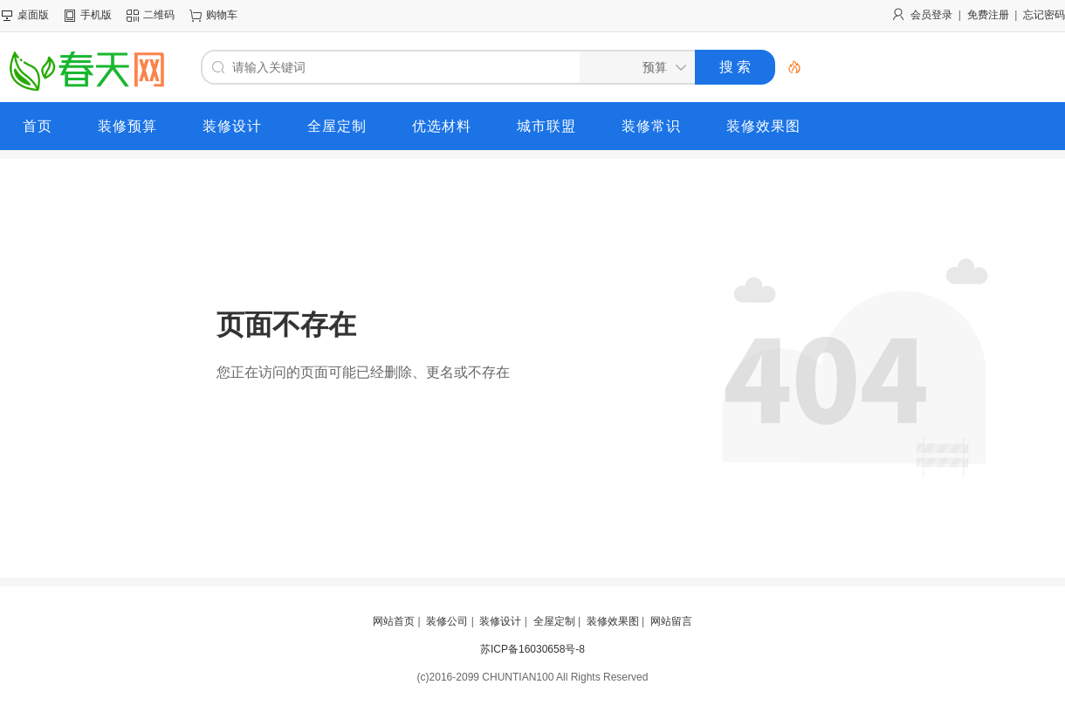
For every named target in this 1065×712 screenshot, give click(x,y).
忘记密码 (1044, 15)
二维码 (159, 15)
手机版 (96, 15)
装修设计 (500, 621)
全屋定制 (554, 621)
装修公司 (447, 621)
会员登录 (931, 15)
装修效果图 (613, 621)
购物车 (221, 15)
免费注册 (988, 15)
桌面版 (33, 15)
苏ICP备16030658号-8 (532, 649)
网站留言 (671, 621)
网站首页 (394, 621)
